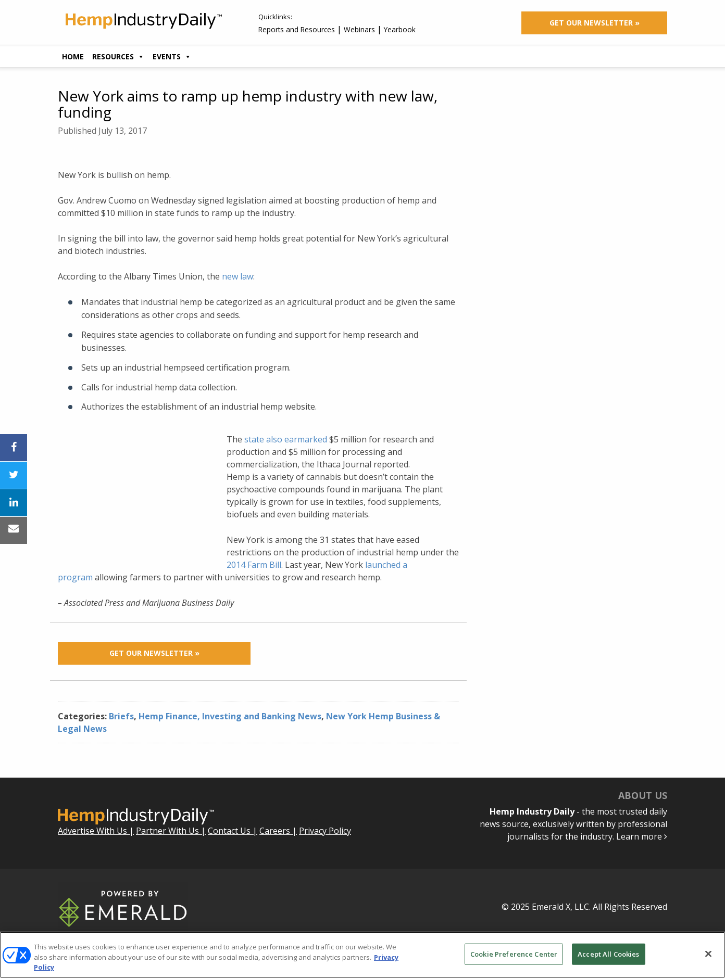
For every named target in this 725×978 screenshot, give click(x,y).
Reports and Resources (296, 29)
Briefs (121, 716)
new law (237, 276)
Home (73, 56)
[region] (362, 955)
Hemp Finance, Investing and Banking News (230, 716)
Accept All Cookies (608, 953)
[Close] (708, 953)
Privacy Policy (325, 830)
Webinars (359, 29)
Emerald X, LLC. (561, 906)
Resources (118, 56)
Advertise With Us (92, 830)
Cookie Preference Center (513, 953)
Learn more (641, 836)
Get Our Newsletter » (594, 23)
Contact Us (229, 830)
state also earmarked (285, 439)
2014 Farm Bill (254, 564)
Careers (274, 830)
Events (172, 56)
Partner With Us (167, 830)
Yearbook (400, 29)
